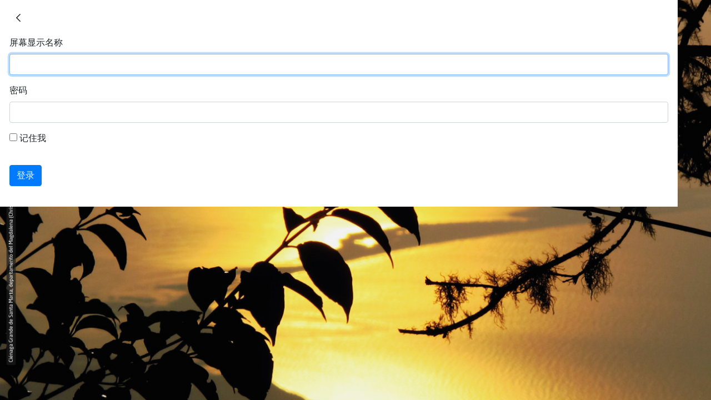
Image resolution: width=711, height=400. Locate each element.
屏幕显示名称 (36, 42)
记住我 (27, 138)
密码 (18, 90)
